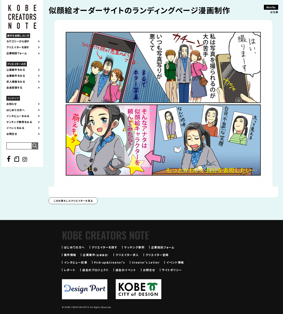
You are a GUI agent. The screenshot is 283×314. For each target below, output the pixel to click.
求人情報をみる (15, 81)
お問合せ (11, 134)
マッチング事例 (134, 247)
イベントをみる (15, 128)
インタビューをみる (17, 116)
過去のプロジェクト (95, 270)
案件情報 (70, 255)
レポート (70, 270)
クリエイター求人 (127, 255)
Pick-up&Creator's (109, 262)
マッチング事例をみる (19, 122)
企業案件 (96, 255)
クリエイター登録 (157, 255)
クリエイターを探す (17, 47)
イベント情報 (175, 262)
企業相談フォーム (16, 53)
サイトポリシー (172, 270)
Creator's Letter (146, 262)
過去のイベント (126, 270)
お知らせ (11, 104)
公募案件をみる (15, 70)
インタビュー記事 (75, 262)
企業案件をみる (15, 76)
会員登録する (14, 87)
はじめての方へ (15, 110)
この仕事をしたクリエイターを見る (73, 200)
